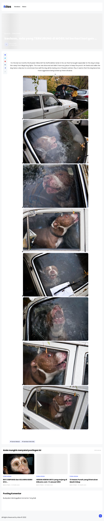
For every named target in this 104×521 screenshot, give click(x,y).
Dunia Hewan (16, 33)
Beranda (7, 34)
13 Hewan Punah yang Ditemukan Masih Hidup (84, 481)
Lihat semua (97, 450)
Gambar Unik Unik (28, 441)
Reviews (17, 7)
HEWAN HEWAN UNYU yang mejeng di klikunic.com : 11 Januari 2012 (51, 481)
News (24, 7)
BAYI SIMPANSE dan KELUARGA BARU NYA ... (17, 481)
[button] (5, 72)
